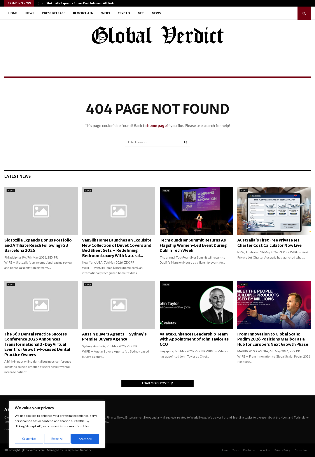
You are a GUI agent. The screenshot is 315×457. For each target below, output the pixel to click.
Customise (28, 439)
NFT (141, 13)
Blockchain (83, 13)
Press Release (53, 13)
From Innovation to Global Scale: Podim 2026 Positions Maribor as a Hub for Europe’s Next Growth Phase (272, 339)
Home (13, 13)
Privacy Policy (282, 450)
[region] (57, 425)
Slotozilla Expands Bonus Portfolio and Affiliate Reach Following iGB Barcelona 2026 (38, 245)
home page (157, 125)
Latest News (17, 176)
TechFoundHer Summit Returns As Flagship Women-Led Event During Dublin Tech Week (193, 245)
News (29, 13)
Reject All (57, 439)
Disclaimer (249, 450)
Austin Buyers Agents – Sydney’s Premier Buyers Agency (114, 337)
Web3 (105, 13)
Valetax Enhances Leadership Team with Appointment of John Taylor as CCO (194, 339)
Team (236, 450)
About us (265, 450)
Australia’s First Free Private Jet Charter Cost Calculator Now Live (269, 243)
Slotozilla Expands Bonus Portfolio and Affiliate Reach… (86, 3)
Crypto (124, 13)
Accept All (86, 439)
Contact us (301, 450)
